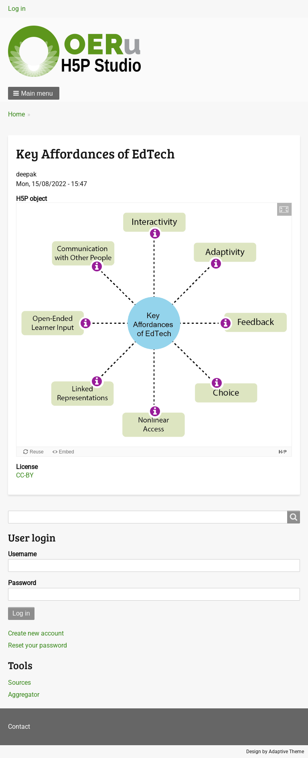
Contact (19, 726)
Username (22, 554)
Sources (19, 682)
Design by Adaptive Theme (275, 751)
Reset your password (37, 645)
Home (16, 114)
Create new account (36, 633)
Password (22, 583)
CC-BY (25, 475)
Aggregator (23, 694)
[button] (33, 93)
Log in (17, 8)
